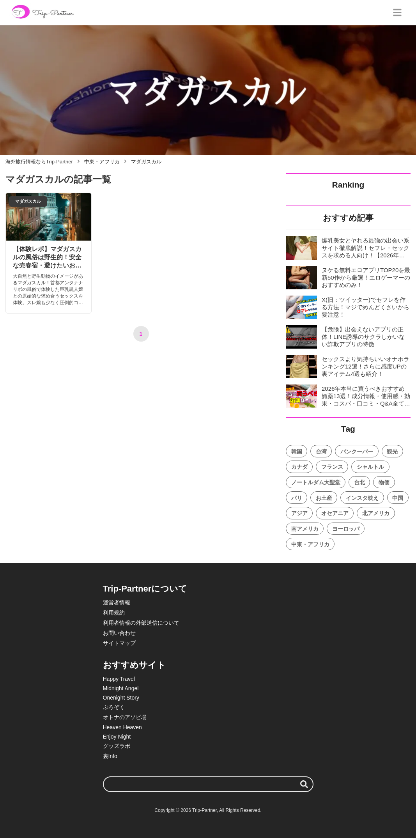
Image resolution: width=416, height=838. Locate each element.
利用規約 (114, 612)
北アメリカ (375, 513)
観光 (392, 451)
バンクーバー (356, 451)
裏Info (110, 756)
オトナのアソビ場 (125, 717)
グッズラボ (116, 746)
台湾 (321, 451)
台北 (359, 482)
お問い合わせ (119, 633)
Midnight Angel (121, 688)
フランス (332, 467)
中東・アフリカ (310, 544)
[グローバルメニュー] (397, 12)
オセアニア (335, 513)
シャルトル (370, 467)
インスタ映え (362, 498)
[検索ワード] (208, 784)
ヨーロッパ (345, 529)
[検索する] (304, 784)
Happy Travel (119, 679)
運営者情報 (116, 602)
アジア (299, 513)
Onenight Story (121, 697)
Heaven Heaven (122, 727)
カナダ (299, 467)
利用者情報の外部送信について (141, 623)
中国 (397, 498)
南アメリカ (305, 529)
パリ (296, 498)
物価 (384, 482)
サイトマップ (119, 643)
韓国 (296, 451)
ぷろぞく (114, 707)
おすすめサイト (134, 665)
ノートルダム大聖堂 (315, 482)
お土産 (324, 498)
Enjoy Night (117, 736)
